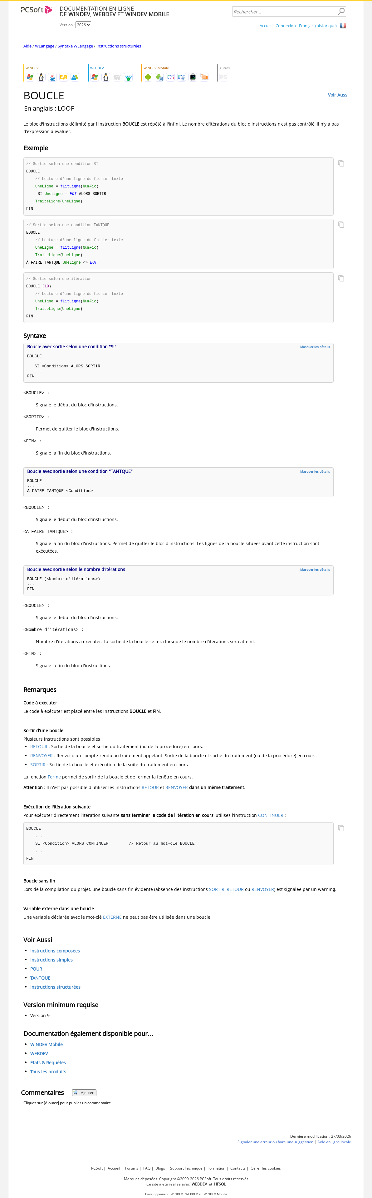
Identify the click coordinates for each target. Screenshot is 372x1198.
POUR (36, 975)
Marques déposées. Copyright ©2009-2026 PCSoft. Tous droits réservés (186, 1178)
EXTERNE (112, 923)
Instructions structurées (118, 46)
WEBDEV (39, 1059)
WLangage (44, 46)
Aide (27, 46)
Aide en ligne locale (334, 1148)
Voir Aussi (338, 95)
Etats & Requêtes (48, 1068)
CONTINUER (270, 821)
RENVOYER (41, 761)
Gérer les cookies (266, 1168)
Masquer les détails (315, 352)
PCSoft (97, 1168)
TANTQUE (40, 984)
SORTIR (38, 770)
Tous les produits (48, 1078)
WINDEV (177, 1194)
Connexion (286, 25)
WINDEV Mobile (46, 1050)
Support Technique (186, 1168)
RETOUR (38, 752)
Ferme (54, 783)
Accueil (266, 25)
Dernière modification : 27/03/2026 (320, 1142)
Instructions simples (51, 966)
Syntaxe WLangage (75, 46)
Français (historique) (318, 25)
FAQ (146, 1168)
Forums (131, 1168)
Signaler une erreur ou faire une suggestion (275, 1148)
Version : (68, 24)
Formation (216, 1168)
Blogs (160, 1168)
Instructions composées (55, 957)
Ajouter (83, 1098)
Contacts (238, 1168)
